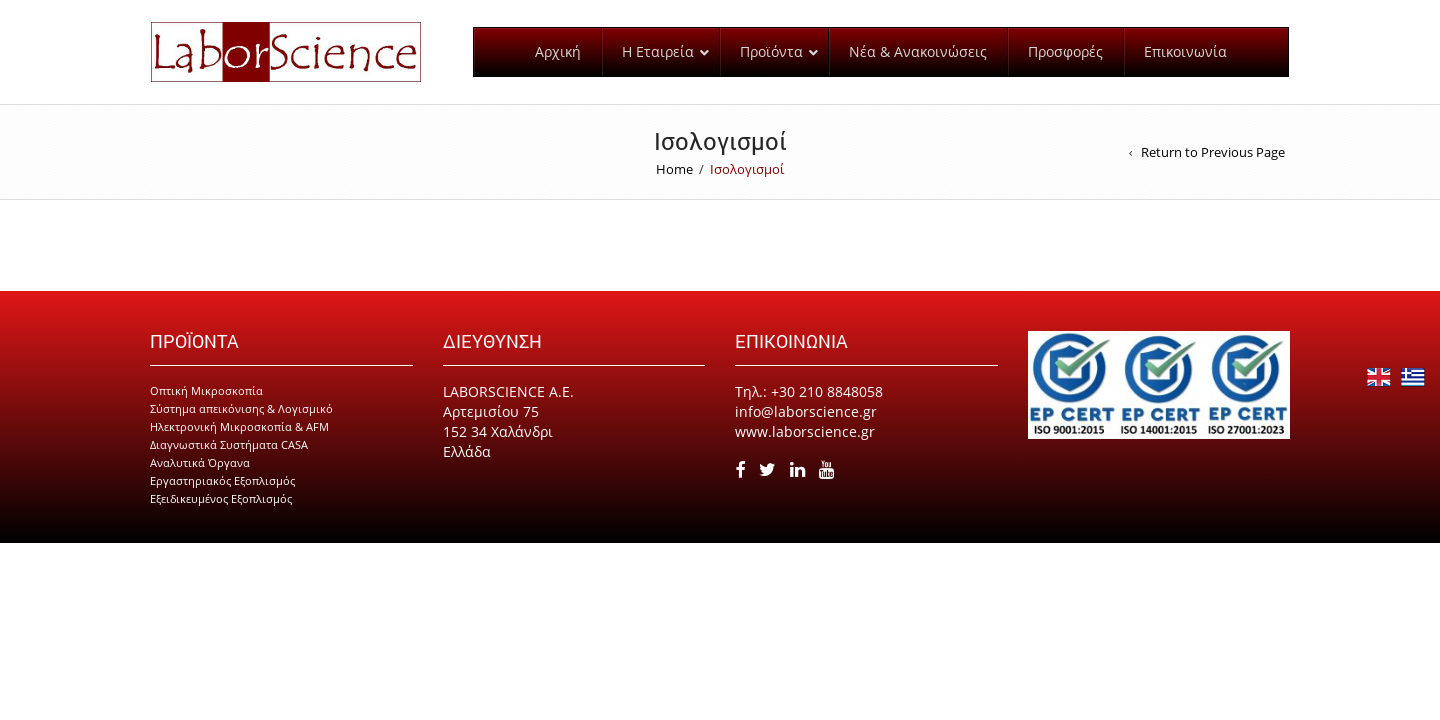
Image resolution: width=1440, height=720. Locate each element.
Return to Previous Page (1213, 170)
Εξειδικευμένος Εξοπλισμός (221, 516)
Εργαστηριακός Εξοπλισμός (222, 498)
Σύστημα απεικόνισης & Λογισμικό (241, 426)
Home (674, 187)
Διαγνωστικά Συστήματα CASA (229, 462)
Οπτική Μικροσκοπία (206, 408)
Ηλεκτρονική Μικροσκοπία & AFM (239, 444)
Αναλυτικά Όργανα (200, 480)
